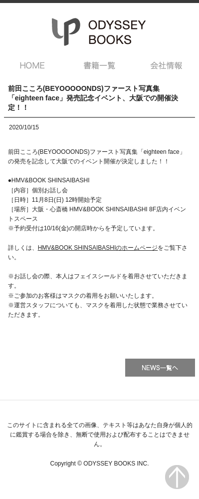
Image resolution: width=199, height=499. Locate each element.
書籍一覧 (99, 65)
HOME (32, 65)
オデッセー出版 (99, 32)
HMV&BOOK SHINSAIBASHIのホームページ (98, 247)
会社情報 (166, 65)
